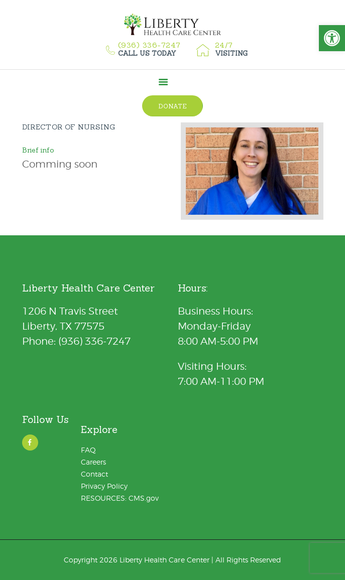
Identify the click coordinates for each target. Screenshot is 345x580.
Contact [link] (94, 474)
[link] (332, 38)
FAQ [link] (88, 450)
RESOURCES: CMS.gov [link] (120, 498)
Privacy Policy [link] (104, 486)
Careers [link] (93, 462)
